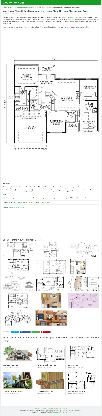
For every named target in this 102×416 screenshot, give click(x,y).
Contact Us (43, 408)
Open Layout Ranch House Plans (46, 365)
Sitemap (37, 408)
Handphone (21, 202)
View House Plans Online (16, 207)
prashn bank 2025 (66, 412)
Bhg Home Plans (73, 365)
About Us (64, 408)
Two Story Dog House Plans (44, 391)
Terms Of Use (57, 408)
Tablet (30, 202)
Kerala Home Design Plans (76, 391)
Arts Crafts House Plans (10, 365)
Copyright (50, 408)
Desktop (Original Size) (43, 202)
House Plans (6, 14)
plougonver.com (13, 2)
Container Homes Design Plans (13, 391)
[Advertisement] (51, 44)
